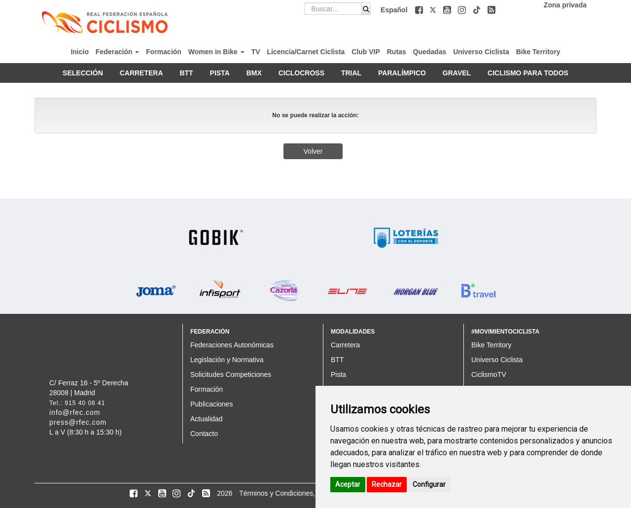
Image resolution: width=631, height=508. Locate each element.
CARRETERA (141, 73)
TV (255, 52)
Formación (163, 52)
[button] (420, 9)
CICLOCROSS (301, 73)
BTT (186, 73)
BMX (254, 73)
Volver (313, 151)
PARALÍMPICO (402, 73)
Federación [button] (118, 52)
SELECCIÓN (83, 73)
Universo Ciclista (481, 52)
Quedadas (430, 52)
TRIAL (351, 73)
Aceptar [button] (347, 484)
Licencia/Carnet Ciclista (306, 52)
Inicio (79, 52)
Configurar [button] (429, 484)
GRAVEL (457, 73)
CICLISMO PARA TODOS (528, 73)
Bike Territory (538, 52)
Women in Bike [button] (216, 52)
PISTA (220, 73)
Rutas (396, 52)
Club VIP (365, 52)
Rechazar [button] (387, 484)
